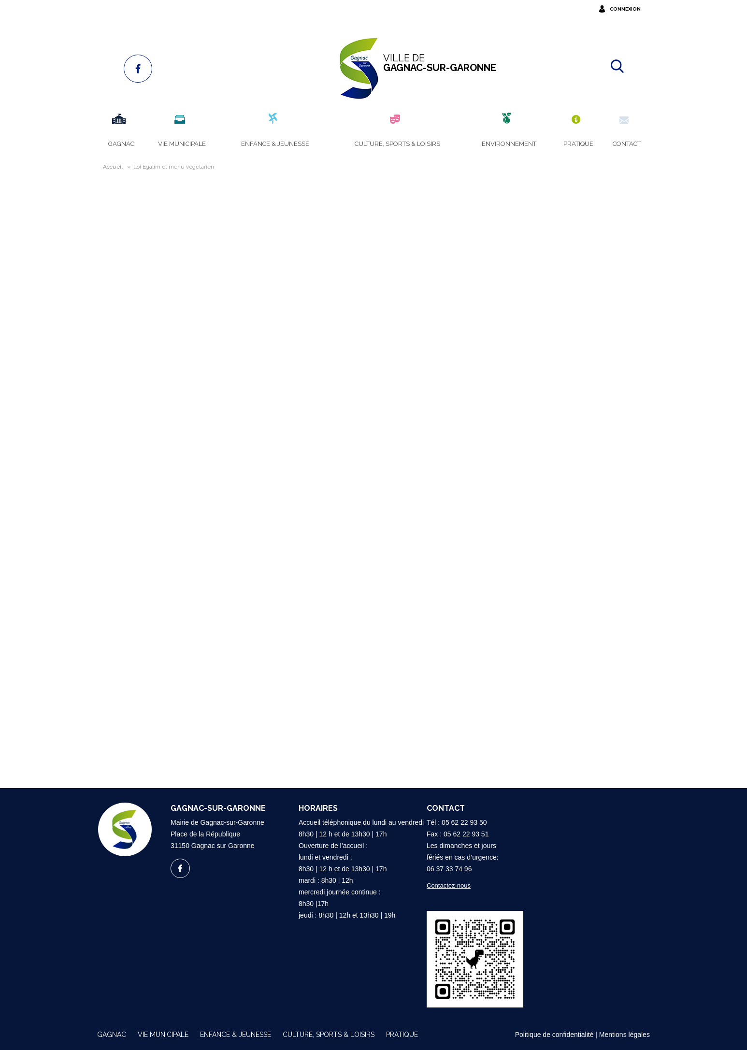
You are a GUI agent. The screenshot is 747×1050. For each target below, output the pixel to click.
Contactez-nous (449, 885)
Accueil (113, 166)
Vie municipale (163, 1034)
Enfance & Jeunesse (235, 1034)
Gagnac (111, 1034)
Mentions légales (624, 1034)
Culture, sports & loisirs (328, 1034)
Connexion (625, 9)
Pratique (402, 1034)
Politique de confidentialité (554, 1034)
